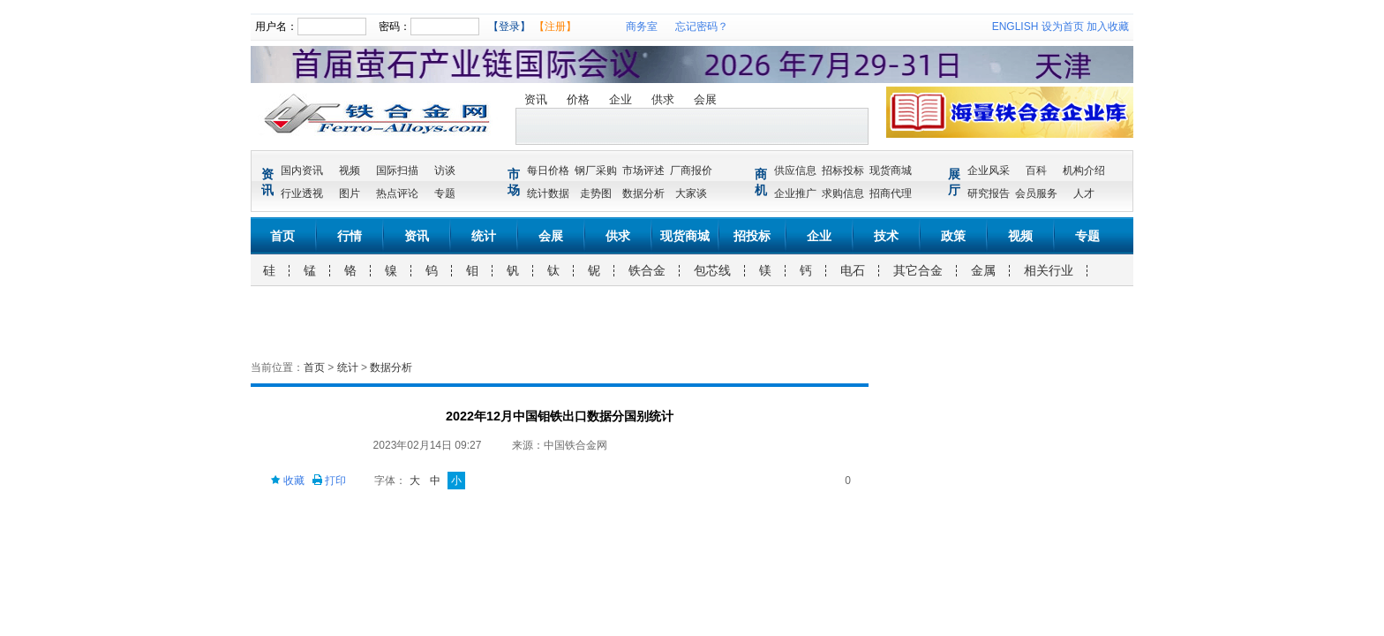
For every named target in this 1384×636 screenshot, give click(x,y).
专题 (444, 193)
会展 (705, 99)
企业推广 (795, 193)
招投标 (752, 236)
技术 (886, 236)
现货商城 (890, 170)
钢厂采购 (596, 170)
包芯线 (712, 270)
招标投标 (843, 170)
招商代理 (890, 193)
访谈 (444, 170)
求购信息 (843, 193)
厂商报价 (691, 170)
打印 (329, 480)
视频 (349, 170)
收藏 (287, 480)
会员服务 (1036, 193)
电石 (852, 270)
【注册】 (555, 26)
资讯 (535, 99)
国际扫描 (397, 170)
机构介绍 (1084, 170)
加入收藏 (1108, 26)
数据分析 (643, 193)
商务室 (642, 26)
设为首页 (1063, 26)
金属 (983, 270)
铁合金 (647, 270)
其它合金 (918, 270)
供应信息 (795, 170)
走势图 (596, 193)
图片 (349, 193)
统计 (483, 236)
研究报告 (988, 193)
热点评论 (397, 193)
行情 (349, 236)
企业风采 (988, 170)
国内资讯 (302, 170)
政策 (953, 236)
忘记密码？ (701, 26)
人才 (1083, 193)
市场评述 (643, 170)
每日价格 (548, 170)
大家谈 (691, 193)
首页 (282, 236)
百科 (1036, 170)
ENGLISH (1015, 26)
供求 (662, 99)
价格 (578, 99)
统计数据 (548, 193)
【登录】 (509, 26)
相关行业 (1048, 270)
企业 (620, 99)
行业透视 (302, 193)
